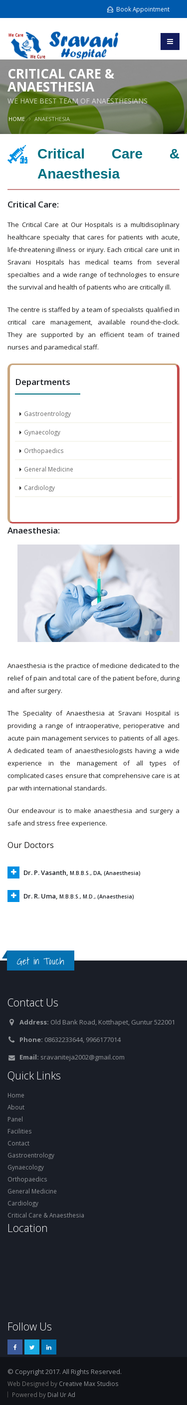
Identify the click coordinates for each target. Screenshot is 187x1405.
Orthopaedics (44, 450)
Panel (15, 1119)
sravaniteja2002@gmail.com (82, 1057)
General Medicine (48, 469)
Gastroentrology (47, 414)
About (15, 1107)
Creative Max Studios (89, 1384)
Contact (18, 1143)
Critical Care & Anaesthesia (45, 1215)
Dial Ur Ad (61, 1394)
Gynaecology (42, 432)
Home (16, 118)
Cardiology (39, 488)
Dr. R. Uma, (78, 896)
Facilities (19, 1131)
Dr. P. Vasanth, (82, 872)
